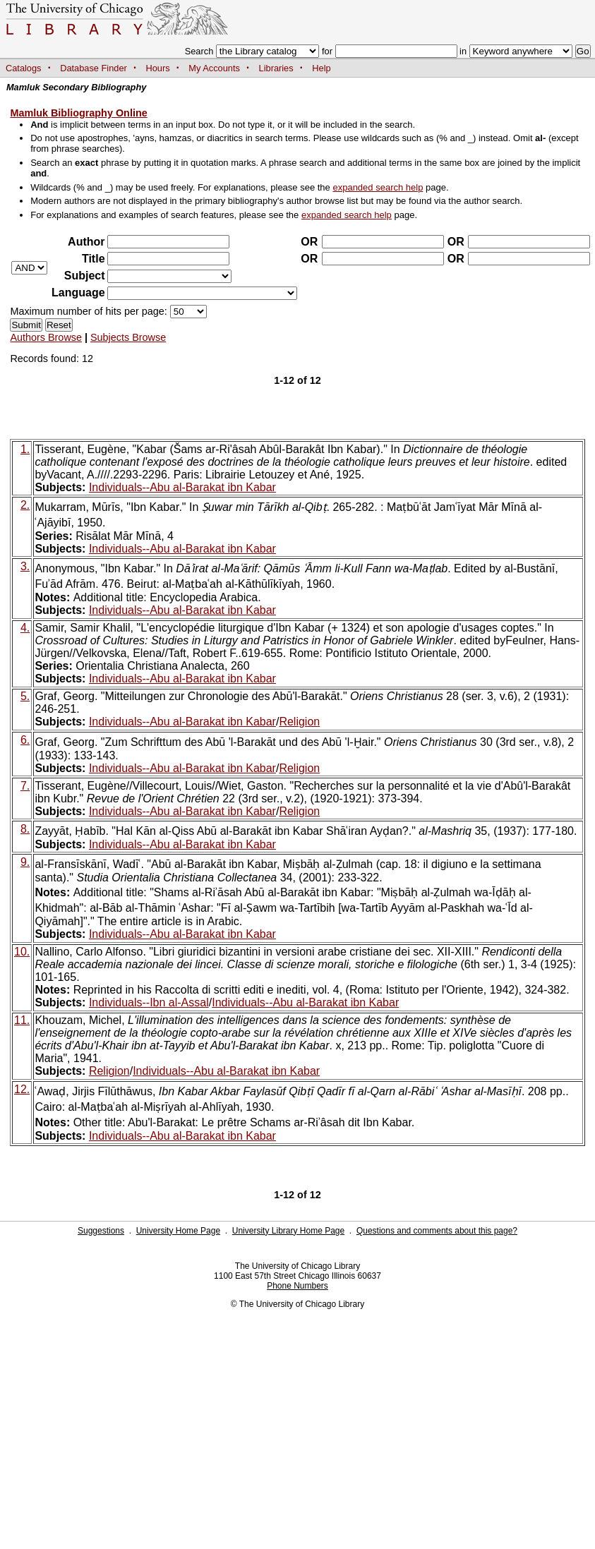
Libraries (276, 68)
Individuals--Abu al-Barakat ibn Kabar (182, 487)
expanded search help (377, 187)
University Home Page (178, 1231)
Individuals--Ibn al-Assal (149, 1002)
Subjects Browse (128, 337)
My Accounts (214, 68)
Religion (299, 722)
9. (25, 862)
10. (22, 952)
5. (25, 696)
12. (22, 1089)
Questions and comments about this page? (436, 1231)
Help (321, 68)
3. (25, 566)
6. (25, 740)
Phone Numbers (297, 1286)
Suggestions (101, 1231)
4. (25, 628)
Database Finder (93, 68)
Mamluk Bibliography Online (78, 113)
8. (25, 829)
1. (25, 449)
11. (22, 1020)
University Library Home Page (288, 1231)
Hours (158, 68)
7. (25, 786)
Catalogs (24, 68)
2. (25, 505)
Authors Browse (46, 337)
